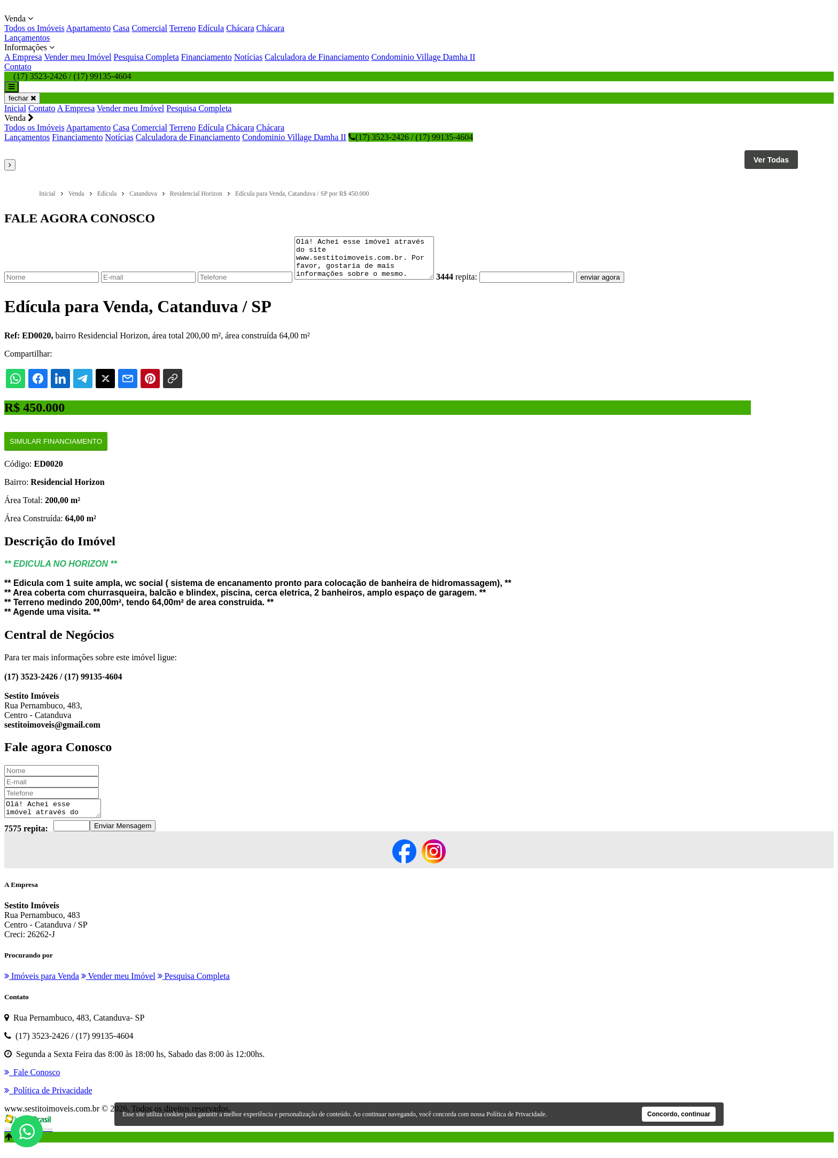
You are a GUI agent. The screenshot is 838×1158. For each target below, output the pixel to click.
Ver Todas (771, 160)
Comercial (149, 28)
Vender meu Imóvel (77, 56)
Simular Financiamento (56, 449)
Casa (121, 28)
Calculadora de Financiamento (317, 56)
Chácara (240, 28)
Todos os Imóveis (34, 28)
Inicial (15, 108)
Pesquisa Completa (146, 56)
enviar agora (616, 285)
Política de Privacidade (516, 1114)
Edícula (211, 28)
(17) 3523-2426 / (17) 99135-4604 (410, 137)
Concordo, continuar (678, 1114)
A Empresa (23, 56)
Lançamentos (27, 37)
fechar (22, 98)
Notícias (248, 56)
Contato (18, 66)
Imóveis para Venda (41, 987)
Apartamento (88, 28)
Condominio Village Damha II (423, 56)
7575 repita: (26, 839)
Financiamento (206, 56)
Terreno (182, 28)
